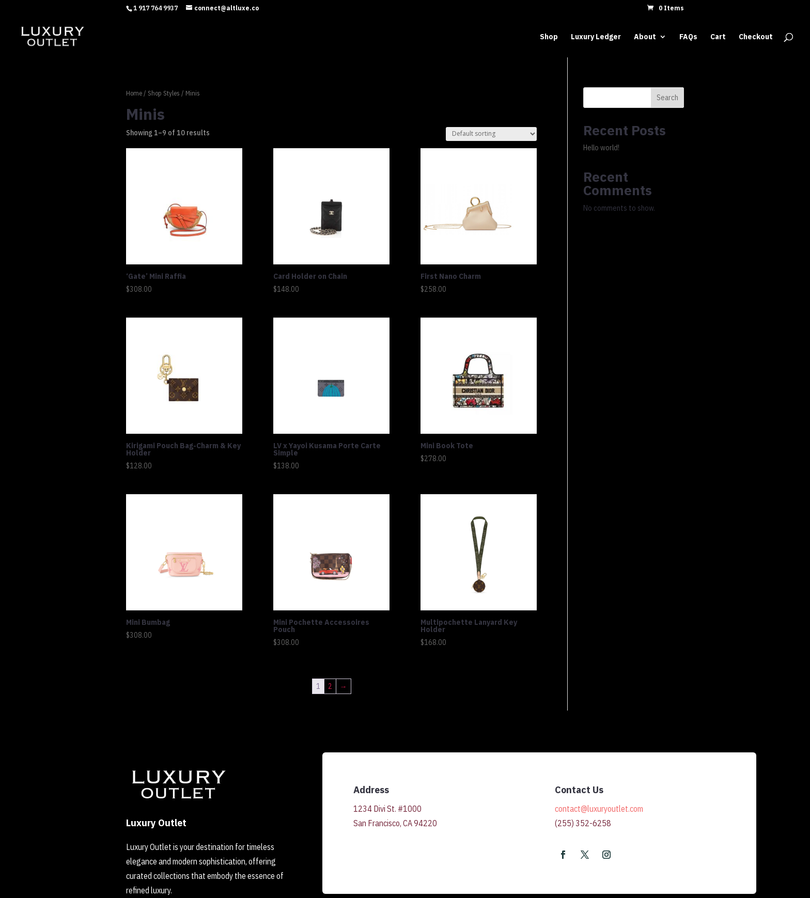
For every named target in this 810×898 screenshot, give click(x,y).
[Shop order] (491, 134)
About (645, 37)
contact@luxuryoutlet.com (599, 809)
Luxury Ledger (596, 37)
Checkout (756, 37)
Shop (549, 37)
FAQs (688, 37)
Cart (718, 37)
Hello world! (601, 147)
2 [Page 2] (330, 686)
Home (134, 93)
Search (667, 97)
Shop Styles (164, 93)
